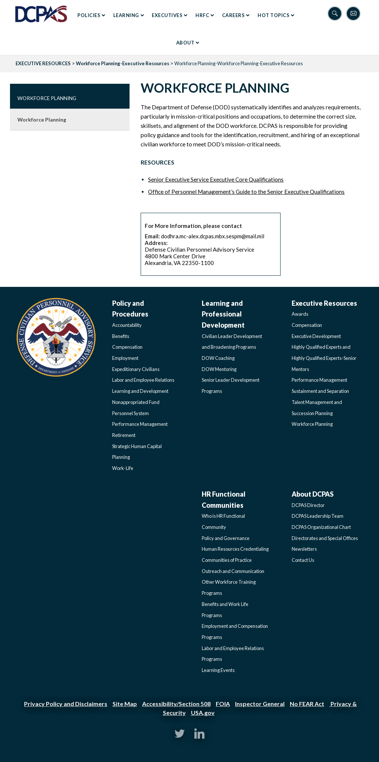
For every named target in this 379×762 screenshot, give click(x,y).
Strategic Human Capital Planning (137, 451)
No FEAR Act (307, 703)
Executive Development (316, 336)
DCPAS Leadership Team (317, 516)
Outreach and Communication (233, 571)
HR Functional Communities (223, 499)
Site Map (125, 703)
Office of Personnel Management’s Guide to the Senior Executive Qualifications (246, 191)
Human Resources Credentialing (235, 549)
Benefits (120, 336)
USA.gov (203, 712)
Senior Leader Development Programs (230, 385)
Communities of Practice (227, 560)
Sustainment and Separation (320, 391)
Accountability (127, 325)
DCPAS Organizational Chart (321, 527)
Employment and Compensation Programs (235, 631)
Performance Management (140, 424)
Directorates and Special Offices (325, 538)
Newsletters (304, 549)
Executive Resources (324, 303)
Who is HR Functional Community (223, 521)
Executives (167, 15)
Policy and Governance (225, 538)
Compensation (127, 347)
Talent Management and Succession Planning (317, 407)
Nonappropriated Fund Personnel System (136, 407)
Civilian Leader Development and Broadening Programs (232, 341)
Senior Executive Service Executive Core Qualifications (216, 179)
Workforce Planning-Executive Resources (122, 63)
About (185, 43)
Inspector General (260, 703)
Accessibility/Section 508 (176, 703)
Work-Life (122, 468)
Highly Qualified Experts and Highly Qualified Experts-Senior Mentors (324, 358)
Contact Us (303, 560)
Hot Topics (273, 15)
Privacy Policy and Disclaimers (65, 703)
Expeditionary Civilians (136, 369)
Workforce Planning (46, 98)
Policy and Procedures (130, 308)
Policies (88, 15)
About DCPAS (312, 494)
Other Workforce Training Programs (229, 587)
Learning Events (218, 670)
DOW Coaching (218, 358)
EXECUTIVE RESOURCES (43, 63)
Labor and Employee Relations (143, 380)
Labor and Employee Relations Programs (233, 653)
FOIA (223, 703)
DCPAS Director (308, 505)
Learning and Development (140, 391)
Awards (300, 314)
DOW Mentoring (219, 369)
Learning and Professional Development (223, 314)
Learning (126, 15)
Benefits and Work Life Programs (225, 609)
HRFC (202, 15)
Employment (125, 358)
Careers (233, 15)
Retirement (123, 435)
